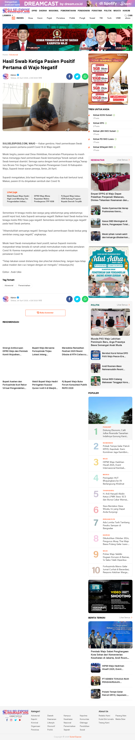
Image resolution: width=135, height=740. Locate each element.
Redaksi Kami (104, 716)
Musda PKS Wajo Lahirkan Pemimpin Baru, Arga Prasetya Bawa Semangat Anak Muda (108, 342)
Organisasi (35, 726)
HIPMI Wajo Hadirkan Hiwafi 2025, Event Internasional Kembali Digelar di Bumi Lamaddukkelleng (113, 465)
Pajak (49, 18)
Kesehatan (68, 719)
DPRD (34, 11)
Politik (107, 11)
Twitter (15, 721)
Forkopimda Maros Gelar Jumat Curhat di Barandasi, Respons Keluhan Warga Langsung (116, 569)
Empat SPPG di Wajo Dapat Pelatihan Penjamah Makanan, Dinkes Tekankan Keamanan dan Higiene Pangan (109, 197)
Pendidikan (84, 11)
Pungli (82, 18)
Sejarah (67, 730)
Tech (109, 18)
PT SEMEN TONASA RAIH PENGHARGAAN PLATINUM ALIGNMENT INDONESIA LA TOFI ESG (115, 681)
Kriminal (34, 723)
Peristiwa (97, 11)
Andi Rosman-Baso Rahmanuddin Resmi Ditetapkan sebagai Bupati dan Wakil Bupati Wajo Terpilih (115, 368)
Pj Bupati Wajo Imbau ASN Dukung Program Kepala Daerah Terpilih (71, 199)
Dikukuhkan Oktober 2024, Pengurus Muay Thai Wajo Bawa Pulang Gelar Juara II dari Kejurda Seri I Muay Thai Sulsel (116, 541)
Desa (30, 18)
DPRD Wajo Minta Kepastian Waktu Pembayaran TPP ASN (44, 199)
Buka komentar (45, 312)
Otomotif (51, 726)
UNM (118, 18)
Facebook (6, 721)
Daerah (43, 11)
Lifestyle (50, 723)
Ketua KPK (98, 123)
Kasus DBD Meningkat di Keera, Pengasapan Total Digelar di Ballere (115, 223)
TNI (101, 18)
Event (39, 18)
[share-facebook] (69, 76)
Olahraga (83, 723)
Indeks (18, 18)
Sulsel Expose (75, 737)
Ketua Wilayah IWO (103, 147)
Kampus (67, 716)
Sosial (92, 18)
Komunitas (84, 719)
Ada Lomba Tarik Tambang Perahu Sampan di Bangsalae (116, 525)
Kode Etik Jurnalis (106, 719)
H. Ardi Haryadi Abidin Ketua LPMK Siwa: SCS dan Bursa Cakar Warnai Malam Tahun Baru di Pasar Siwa (115, 497)
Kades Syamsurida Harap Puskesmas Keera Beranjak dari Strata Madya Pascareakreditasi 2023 (115, 210)
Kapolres (83, 716)
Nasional (54, 11)
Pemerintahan (68, 11)
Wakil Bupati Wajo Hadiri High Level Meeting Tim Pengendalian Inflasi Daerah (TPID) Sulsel (18, 199)
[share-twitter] (77, 76)
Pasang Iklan (120, 716)
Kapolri (34, 719)
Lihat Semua (122, 160)
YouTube (19, 721)
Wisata (117, 11)
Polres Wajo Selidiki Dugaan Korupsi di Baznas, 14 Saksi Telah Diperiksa (116, 557)
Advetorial (9, 286)
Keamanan (51, 719)
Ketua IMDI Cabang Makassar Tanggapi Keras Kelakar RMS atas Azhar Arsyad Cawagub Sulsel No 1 (115, 381)
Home (5, 55)
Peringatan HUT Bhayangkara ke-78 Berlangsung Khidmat (113, 481)
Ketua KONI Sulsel (102, 115)
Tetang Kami (104, 723)
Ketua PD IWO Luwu (103, 139)
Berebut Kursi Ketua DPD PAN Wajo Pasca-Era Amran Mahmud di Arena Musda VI (115, 355)
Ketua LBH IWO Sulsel (104, 131)
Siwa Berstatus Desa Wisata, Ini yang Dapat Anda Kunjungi (114, 509)
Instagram (11, 721)
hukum (126, 11)
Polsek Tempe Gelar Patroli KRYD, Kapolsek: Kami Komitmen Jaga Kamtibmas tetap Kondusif (116, 449)
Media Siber (120, 719)
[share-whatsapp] (85, 76)
